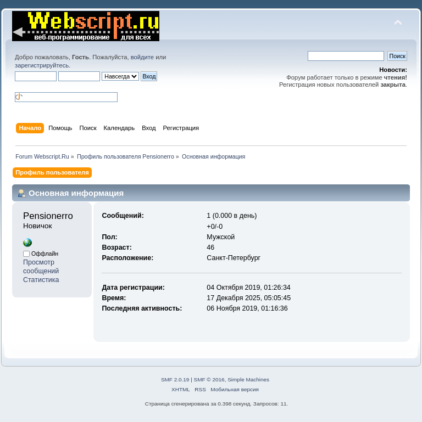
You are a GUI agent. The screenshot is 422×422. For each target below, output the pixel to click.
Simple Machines (248, 379)
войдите (142, 57)
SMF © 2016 (209, 379)
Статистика (41, 280)
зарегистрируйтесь (42, 65)
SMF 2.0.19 (175, 379)
